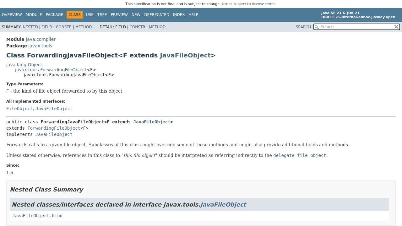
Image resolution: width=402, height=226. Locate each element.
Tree (102, 15)
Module (34, 15)
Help (193, 15)
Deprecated (156, 15)
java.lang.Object (24, 64)
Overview (12, 15)
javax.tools (40, 45)
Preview (119, 15)
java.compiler (41, 39)
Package (54, 15)
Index (179, 15)
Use (90, 15)
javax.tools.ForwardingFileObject (50, 69)
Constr (64, 27)
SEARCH (303, 27)
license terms (263, 4)
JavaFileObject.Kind (37, 215)
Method (83, 27)
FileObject (19, 108)
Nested (30, 27)
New (136, 15)
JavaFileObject (185, 55)
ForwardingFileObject (53, 128)
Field (46, 27)
